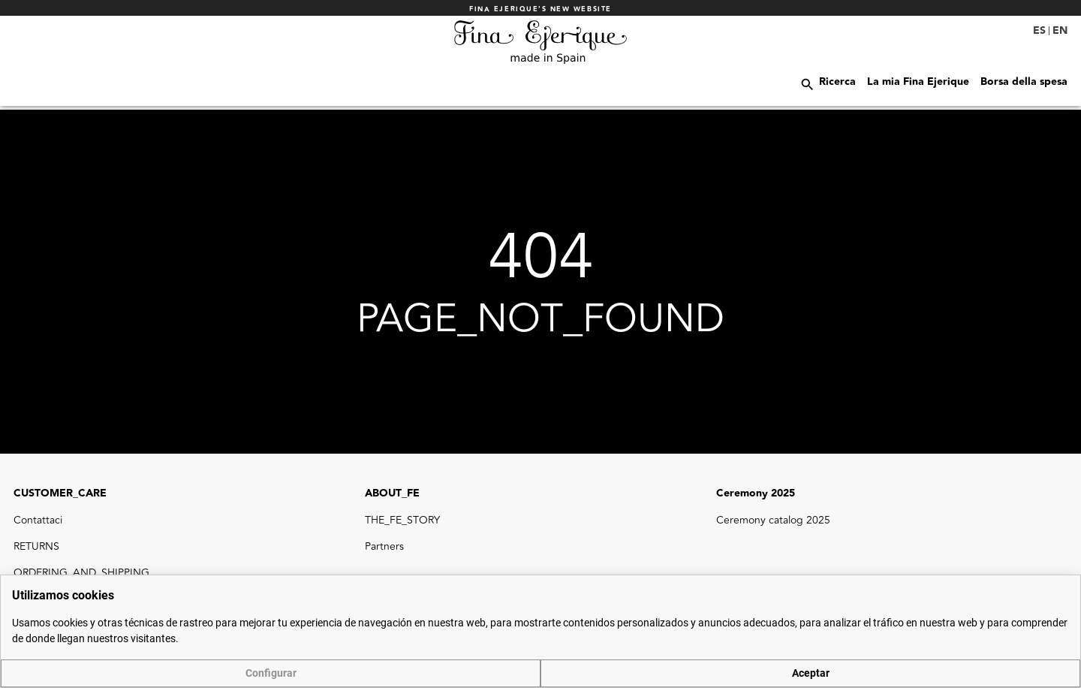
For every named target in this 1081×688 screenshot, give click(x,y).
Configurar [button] (271, 673)
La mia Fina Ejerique (918, 82)
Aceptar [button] (811, 673)
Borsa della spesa (1023, 82)
